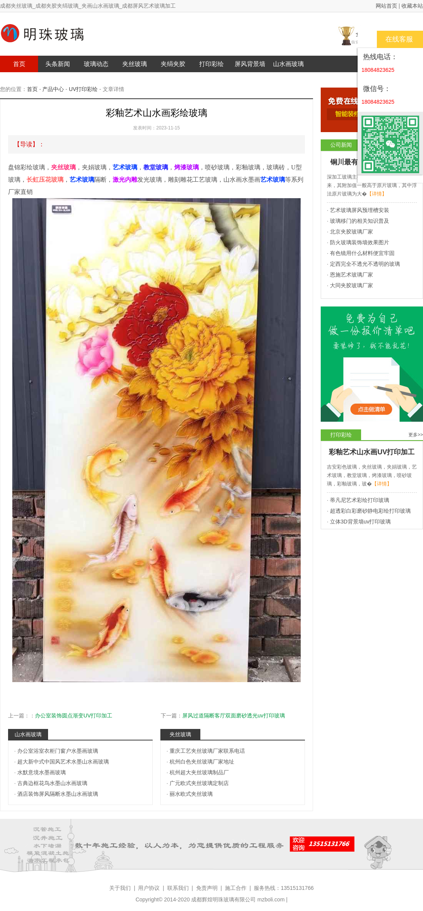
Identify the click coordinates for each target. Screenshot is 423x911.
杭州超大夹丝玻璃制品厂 (199, 772)
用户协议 (149, 888)
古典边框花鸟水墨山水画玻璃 (52, 783)
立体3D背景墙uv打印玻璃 (360, 521)
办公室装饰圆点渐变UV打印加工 (73, 715)
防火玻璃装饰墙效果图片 (359, 242)
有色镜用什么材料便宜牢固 (362, 253)
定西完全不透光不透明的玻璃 (365, 264)
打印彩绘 (211, 64)
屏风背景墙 (250, 64)
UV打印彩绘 (83, 89)
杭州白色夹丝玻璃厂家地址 (202, 762)
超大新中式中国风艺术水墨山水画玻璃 (63, 762)
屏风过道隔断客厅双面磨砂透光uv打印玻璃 (233, 715)
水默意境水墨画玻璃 (41, 772)
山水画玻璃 (288, 64)
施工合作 (235, 888)
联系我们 (178, 888)
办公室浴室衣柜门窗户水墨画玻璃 (57, 751)
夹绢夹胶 (173, 64)
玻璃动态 (96, 64)
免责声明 (207, 888)
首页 (19, 64)
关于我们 (120, 888)
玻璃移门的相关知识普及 (359, 221)
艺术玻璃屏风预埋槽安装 (359, 210)
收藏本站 (412, 6)
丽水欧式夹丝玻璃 (191, 794)
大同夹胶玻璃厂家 (351, 285)
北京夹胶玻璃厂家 (351, 232)
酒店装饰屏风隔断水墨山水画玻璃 (57, 794)
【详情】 (377, 194)
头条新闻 (57, 64)
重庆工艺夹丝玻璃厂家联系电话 (207, 751)
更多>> (415, 434)
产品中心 (53, 89)
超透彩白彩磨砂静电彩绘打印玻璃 (370, 511)
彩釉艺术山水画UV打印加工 (372, 452)
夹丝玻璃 (134, 64)
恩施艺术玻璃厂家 (351, 275)
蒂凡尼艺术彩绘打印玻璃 (359, 500)
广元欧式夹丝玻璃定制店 (199, 783)
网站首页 (386, 6)
